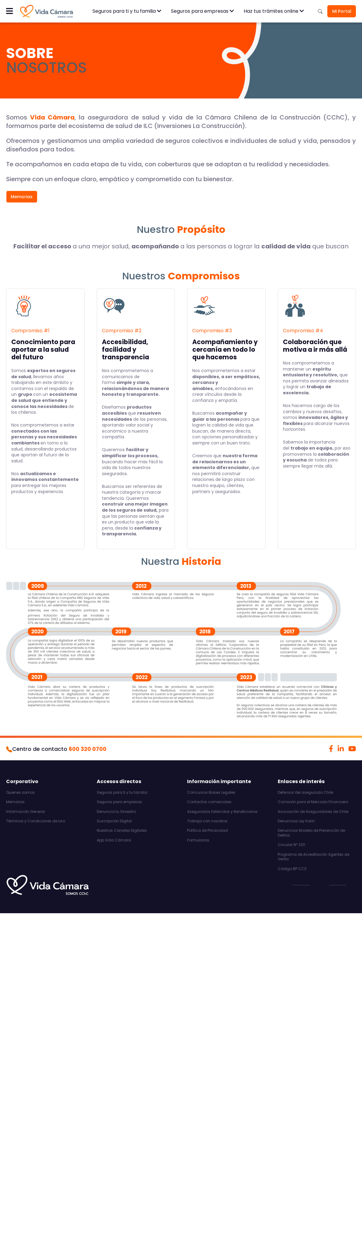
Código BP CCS (292, 868)
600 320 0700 (87, 749)
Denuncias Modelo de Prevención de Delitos (311, 833)
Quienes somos (20, 792)
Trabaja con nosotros (207, 821)
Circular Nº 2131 (291, 844)
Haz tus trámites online (274, 11)
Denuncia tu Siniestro (116, 811)
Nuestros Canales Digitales (122, 830)
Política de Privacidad (207, 830)
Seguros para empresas (202, 11)
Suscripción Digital (114, 821)
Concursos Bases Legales (211, 792)
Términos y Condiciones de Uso (35, 821)
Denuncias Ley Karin (296, 821)
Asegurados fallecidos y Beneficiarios (222, 811)
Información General (25, 811)
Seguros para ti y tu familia (126, 11)
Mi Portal (341, 11)
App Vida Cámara (114, 840)
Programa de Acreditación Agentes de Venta (313, 857)
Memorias (22, 197)
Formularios (198, 840)
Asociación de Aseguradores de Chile (313, 811)
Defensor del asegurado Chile (305, 792)
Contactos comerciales (209, 802)
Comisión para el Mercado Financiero (313, 802)
